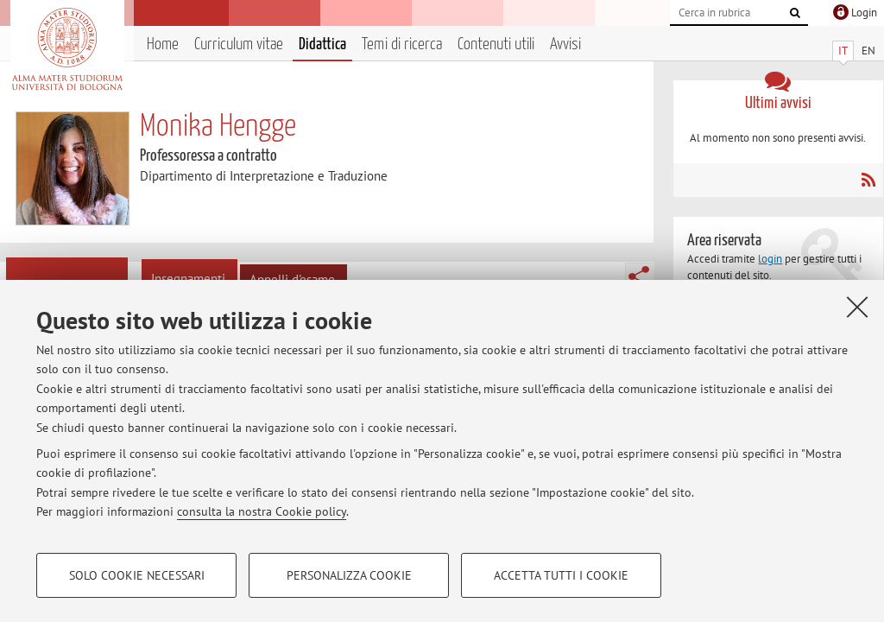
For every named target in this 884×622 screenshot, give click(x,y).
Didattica (322, 44)
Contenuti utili (496, 44)
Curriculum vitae (238, 44)
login (770, 258)
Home (163, 44)
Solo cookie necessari (137, 575)
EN (868, 50)
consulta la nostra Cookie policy (261, 511)
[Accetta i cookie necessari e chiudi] (857, 307)
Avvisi (565, 44)
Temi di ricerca (402, 44)
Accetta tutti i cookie (561, 575)
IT (843, 50)
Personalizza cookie (349, 575)
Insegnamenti (188, 278)
